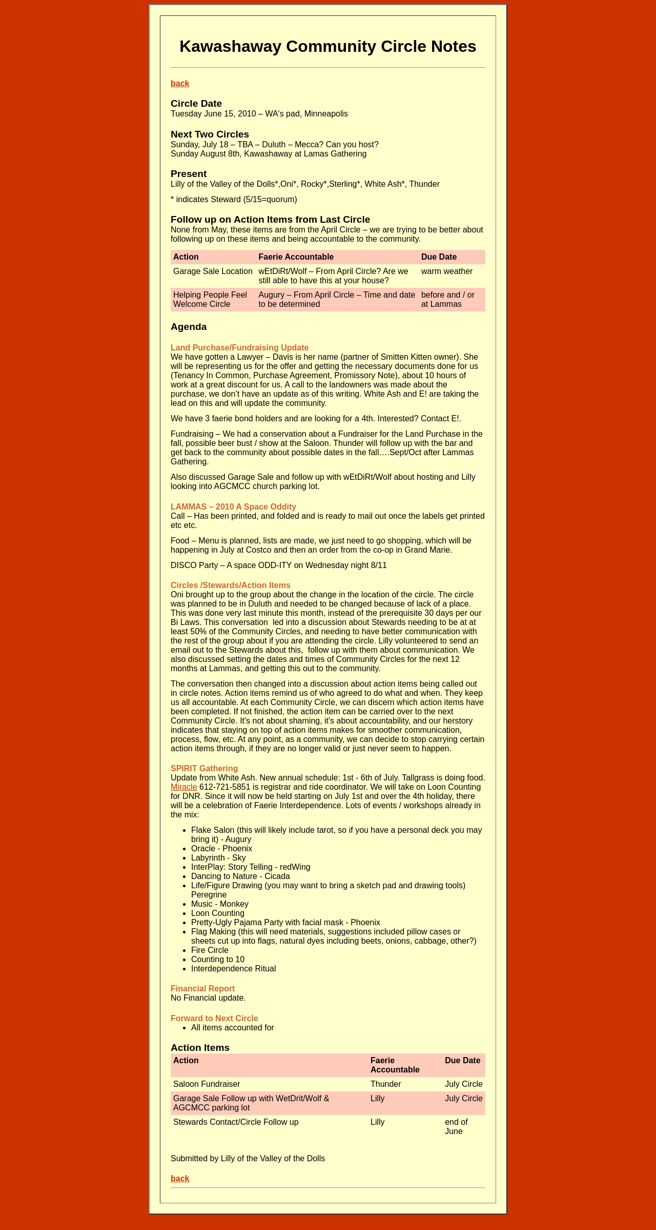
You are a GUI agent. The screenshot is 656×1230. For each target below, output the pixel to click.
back (180, 83)
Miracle (184, 787)
